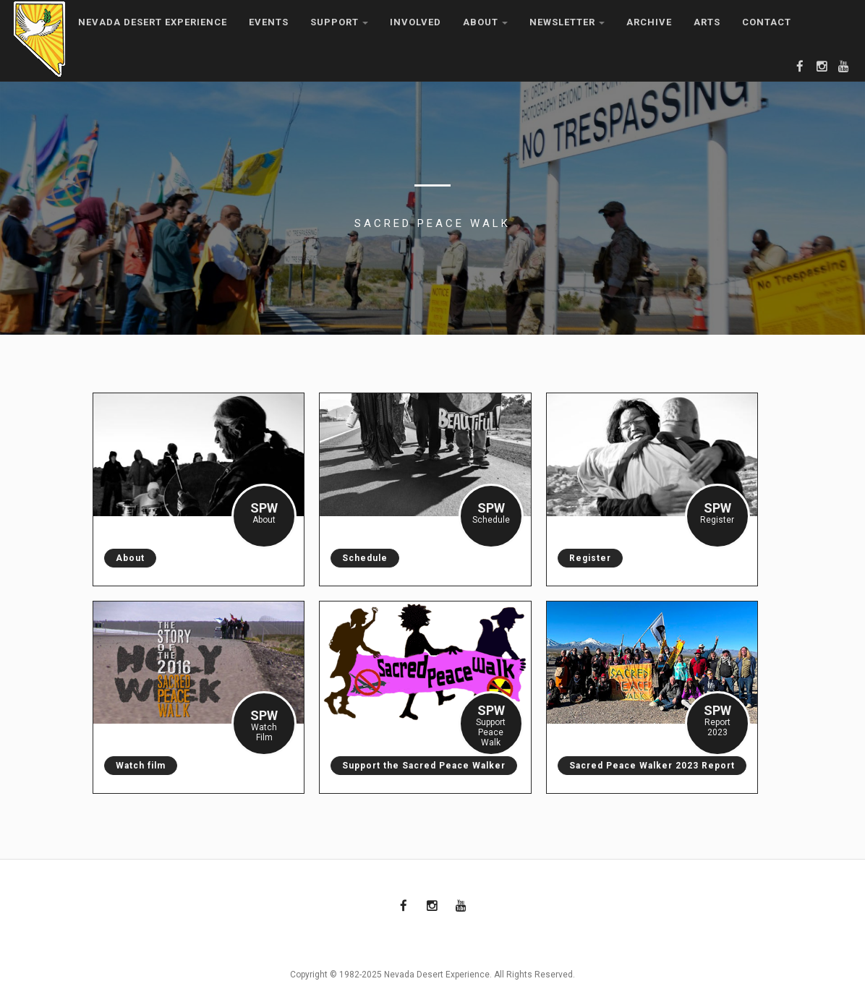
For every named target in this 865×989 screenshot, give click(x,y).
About (485, 22)
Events (269, 22)
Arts (707, 22)
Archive (649, 22)
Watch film (135, 765)
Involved (415, 22)
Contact (766, 22)
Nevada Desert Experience (152, 22)
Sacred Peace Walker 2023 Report (646, 765)
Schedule (359, 558)
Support (339, 22)
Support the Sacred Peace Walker (418, 765)
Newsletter (567, 22)
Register (584, 558)
